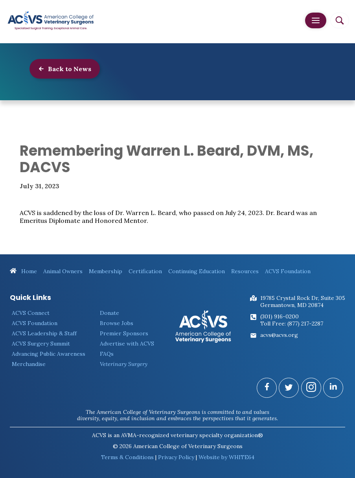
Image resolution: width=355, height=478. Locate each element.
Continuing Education (196, 271)
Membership (105, 271)
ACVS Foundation (288, 271)
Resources (245, 271)
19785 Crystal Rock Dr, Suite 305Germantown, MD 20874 (302, 301)
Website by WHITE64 (226, 457)
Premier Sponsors (124, 333)
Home (23, 271)
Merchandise (29, 364)
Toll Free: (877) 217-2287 (291, 323)
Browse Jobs (116, 323)
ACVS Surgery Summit (41, 343)
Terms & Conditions (127, 457)
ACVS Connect (31, 312)
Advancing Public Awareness (48, 353)
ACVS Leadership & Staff (44, 333)
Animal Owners (63, 271)
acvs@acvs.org (279, 334)
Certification (145, 271)
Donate (109, 312)
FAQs (107, 353)
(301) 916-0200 (279, 316)
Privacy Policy (176, 457)
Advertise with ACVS (127, 343)
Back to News (64, 69)
